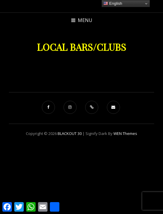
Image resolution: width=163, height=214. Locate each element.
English (112, 3)
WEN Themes (125, 133)
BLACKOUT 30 (70, 133)
